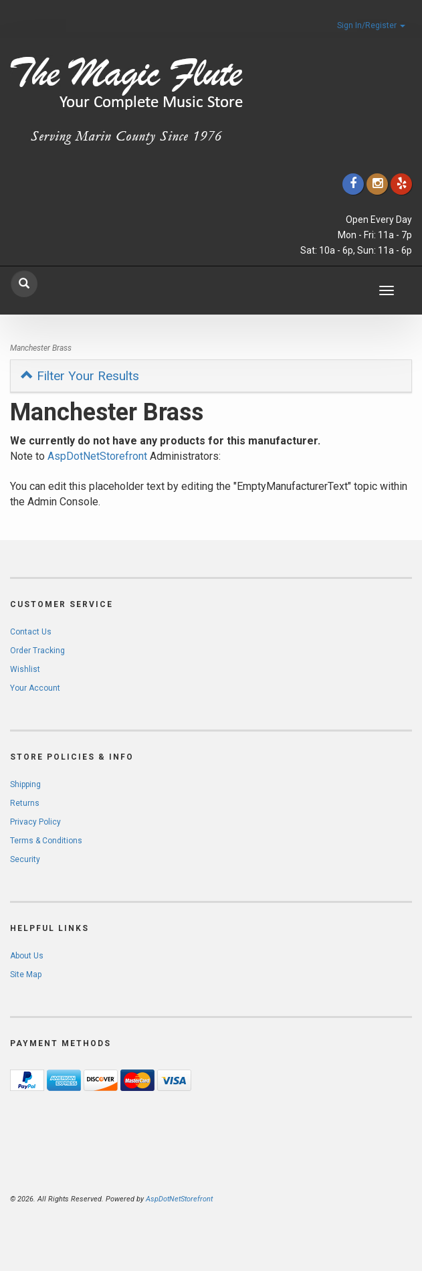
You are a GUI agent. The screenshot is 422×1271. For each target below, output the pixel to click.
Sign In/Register (371, 25)
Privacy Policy (35, 822)
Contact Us (30, 632)
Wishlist (25, 669)
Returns (24, 803)
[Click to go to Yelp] (401, 183)
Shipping (25, 784)
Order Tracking (37, 650)
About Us (26, 955)
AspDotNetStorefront (97, 456)
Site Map (25, 974)
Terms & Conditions (46, 840)
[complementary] (325, 1197)
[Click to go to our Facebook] (353, 183)
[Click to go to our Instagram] (377, 183)
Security (25, 859)
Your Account (35, 688)
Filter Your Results (80, 376)
